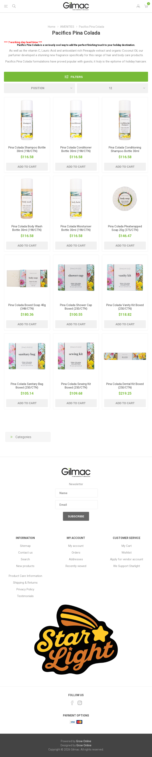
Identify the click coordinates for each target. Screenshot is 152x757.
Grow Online (83, 741)
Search (25, 559)
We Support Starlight (126, 566)
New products (25, 566)
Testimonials (25, 596)
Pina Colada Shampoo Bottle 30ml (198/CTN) (27, 149)
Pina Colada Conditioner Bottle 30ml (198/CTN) (76, 149)
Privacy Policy (25, 589)
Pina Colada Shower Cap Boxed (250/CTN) (76, 306)
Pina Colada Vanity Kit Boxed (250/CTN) (125, 306)
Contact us (25, 552)
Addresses (76, 559)
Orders (76, 552)
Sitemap (25, 546)
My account (76, 546)
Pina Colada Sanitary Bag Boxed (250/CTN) (27, 385)
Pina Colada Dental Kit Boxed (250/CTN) (125, 385)
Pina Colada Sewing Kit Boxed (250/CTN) (76, 385)
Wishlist (127, 552)
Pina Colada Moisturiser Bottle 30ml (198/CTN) (76, 228)
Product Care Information (25, 576)
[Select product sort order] (39, 88)
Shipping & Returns (25, 582)
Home (51, 26)
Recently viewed (76, 566)
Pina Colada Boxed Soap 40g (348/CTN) (27, 306)
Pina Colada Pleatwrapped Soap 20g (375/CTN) (125, 228)
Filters (77, 76)
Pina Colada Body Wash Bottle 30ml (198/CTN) (26, 228)
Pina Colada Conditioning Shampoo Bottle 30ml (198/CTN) (125, 151)
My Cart (127, 546)
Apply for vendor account (126, 559)
